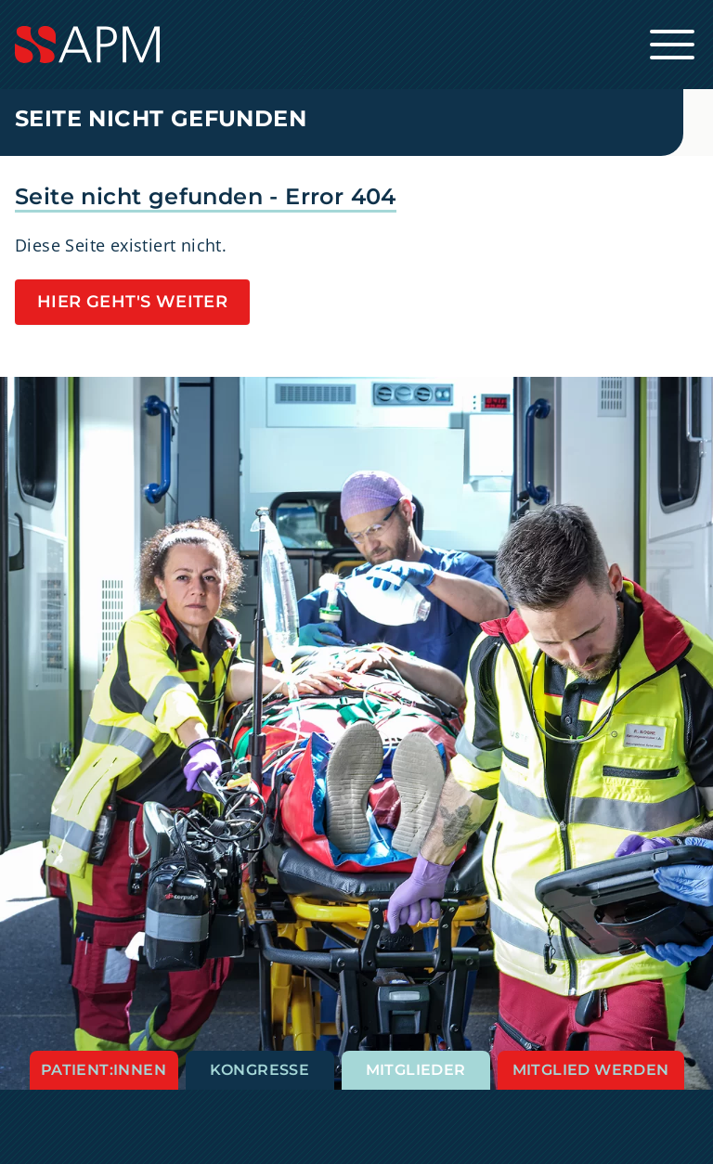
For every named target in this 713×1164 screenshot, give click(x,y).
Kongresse (260, 1070)
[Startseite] (356, 44)
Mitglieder (416, 1070)
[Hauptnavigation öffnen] (672, 44)
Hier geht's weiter (132, 301)
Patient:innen (103, 1070)
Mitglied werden (590, 1070)
